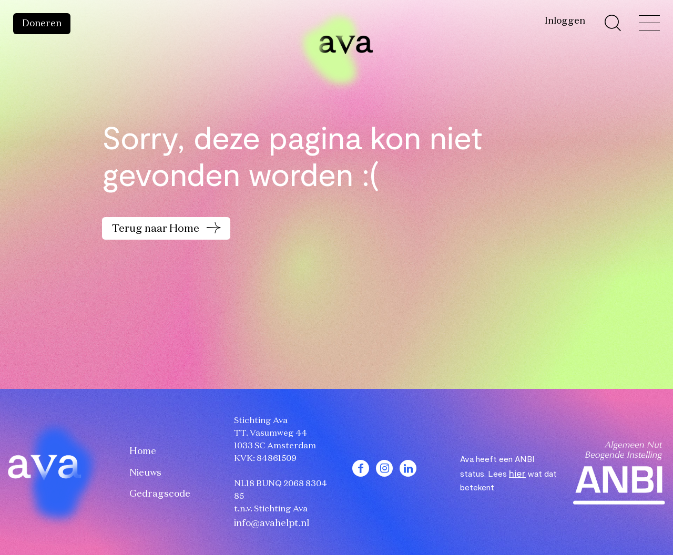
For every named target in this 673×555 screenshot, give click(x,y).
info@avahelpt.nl (271, 523)
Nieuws (145, 473)
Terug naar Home (156, 228)
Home (142, 451)
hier (517, 473)
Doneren (42, 23)
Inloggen (565, 21)
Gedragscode (159, 494)
